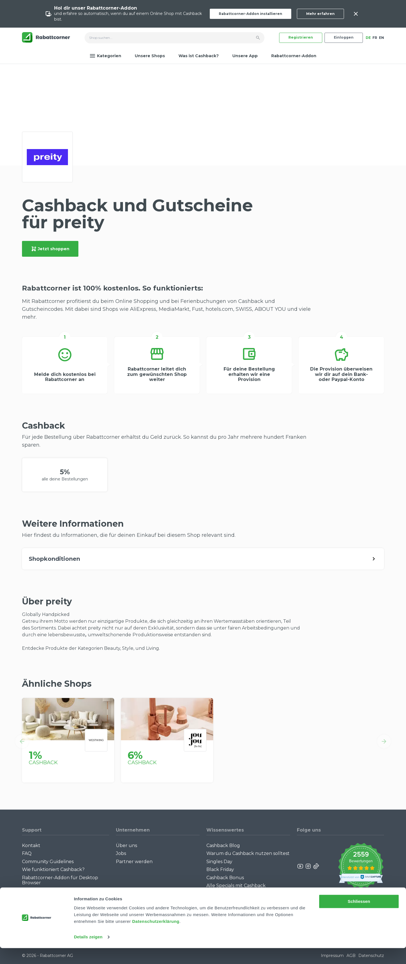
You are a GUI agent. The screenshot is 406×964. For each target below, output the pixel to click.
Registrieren (300, 37)
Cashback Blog (223, 845)
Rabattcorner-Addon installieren (250, 14)
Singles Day (219, 861)
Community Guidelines (48, 861)
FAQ (27, 853)
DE (368, 38)
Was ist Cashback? (198, 55)
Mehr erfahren (320, 14)
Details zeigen (88, 952)
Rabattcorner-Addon (293, 55)
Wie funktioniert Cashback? (53, 869)
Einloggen (344, 37)
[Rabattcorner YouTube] (300, 866)
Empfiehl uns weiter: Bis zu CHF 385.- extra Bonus (242, 896)
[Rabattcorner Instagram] (308, 866)
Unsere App (245, 55)
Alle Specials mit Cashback (236, 885)
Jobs (121, 853)
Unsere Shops (150, 55)
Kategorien (105, 55)
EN (381, 38)
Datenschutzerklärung (156, 937)
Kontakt (31, 845)
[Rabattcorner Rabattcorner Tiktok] (315, 866)
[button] (22, 741)
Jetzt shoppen (50, 249)
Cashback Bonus (225, 877)
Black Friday (220, 869)
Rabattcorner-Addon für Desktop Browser (60, 880)
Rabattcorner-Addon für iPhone (58, 890)
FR (374, 38)
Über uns (126, 845)
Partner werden (134, 861)
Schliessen (359, 917)
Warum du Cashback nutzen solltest (248, 853)
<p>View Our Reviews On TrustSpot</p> (360, 866)
